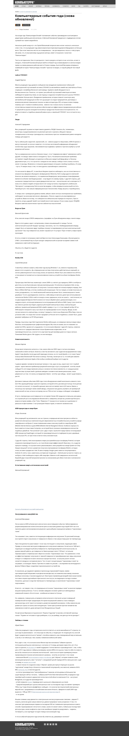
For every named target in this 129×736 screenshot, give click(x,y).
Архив (17, 25)
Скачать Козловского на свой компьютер (29, 509)
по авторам (34, 11)
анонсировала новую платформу (40, 657)
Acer (26, 670)
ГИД (79, 6)
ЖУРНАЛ (105, 6)
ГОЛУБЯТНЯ (66, 6)
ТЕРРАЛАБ (47, 6)
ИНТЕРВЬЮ (38, 6)
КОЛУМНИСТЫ (56, 6)
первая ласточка (29, 662)
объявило (31, 647)
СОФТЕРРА (86, 6)
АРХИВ (17, 6)
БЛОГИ (73, 6)
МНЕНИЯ (31, 6)
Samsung (21, 670)
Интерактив (26, 25)
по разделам (27, 11)
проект (30, 682)
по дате (21, 11)
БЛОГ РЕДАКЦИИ (96, 6)
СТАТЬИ (24, 6)
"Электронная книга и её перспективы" (45, 692)
